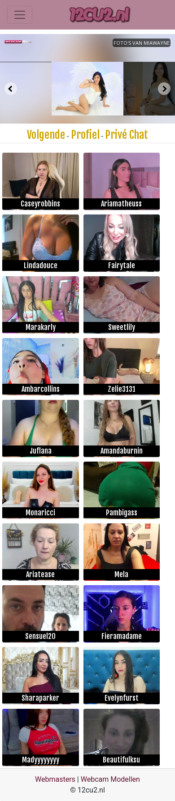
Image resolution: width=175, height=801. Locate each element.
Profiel (85, 134)
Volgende (46, 134)
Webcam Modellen (110, 779)
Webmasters (55, 779)
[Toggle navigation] (19, 15)
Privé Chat (126, 134)
